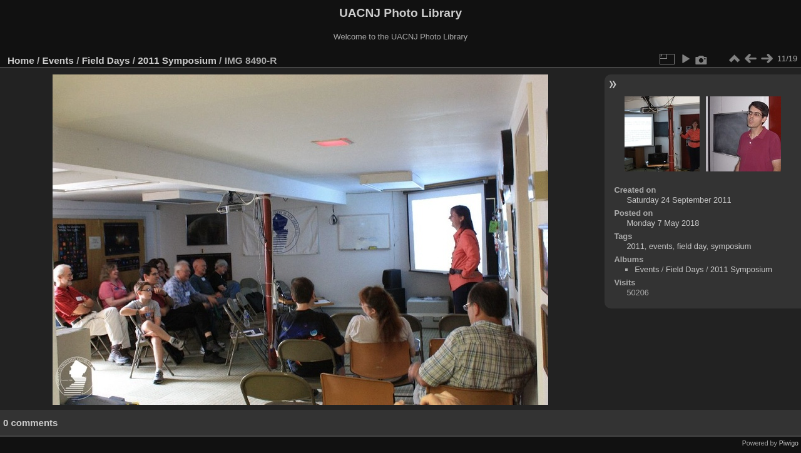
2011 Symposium (177, 60)
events (661, 246)
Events (58, 60)
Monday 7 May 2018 (662, 223)
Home (21, 60)
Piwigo (788, 443)
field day (692, 246)
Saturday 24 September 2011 (678, 200)
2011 (635, 246)
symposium (731, 246)
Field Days (106, 60)
